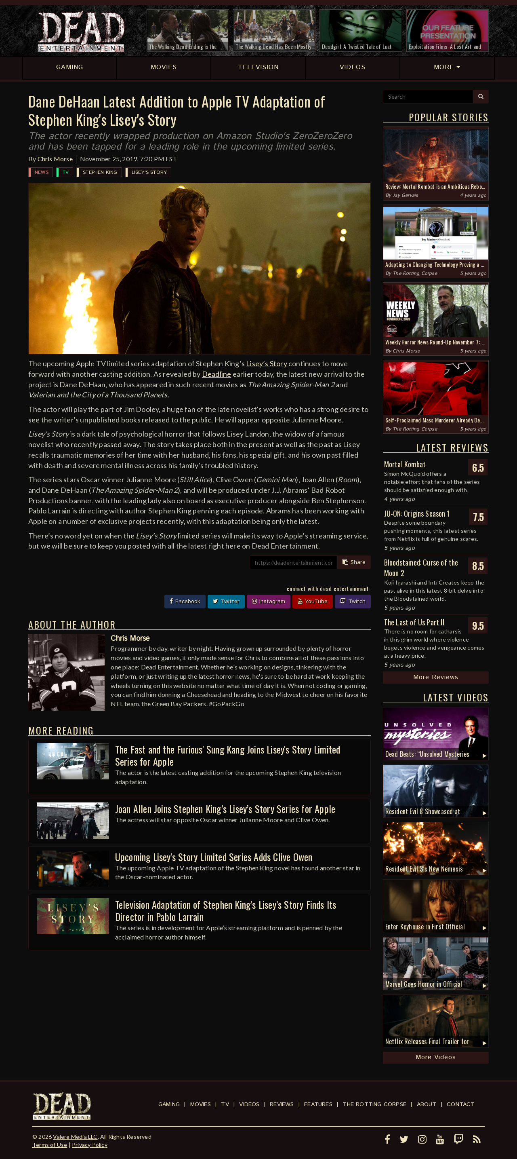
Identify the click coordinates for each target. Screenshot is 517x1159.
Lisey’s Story (266, 363)
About (427, 1104)
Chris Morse (55, 159)
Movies (200, 1104)
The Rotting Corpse (415, 273)
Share (354, 562)
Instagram (268, 601)
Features (318, 1104)
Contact (461, 1104)
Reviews (282, 1104)
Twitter (226, 601)
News (41, 172)
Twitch (353, 601)
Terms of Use (49, 1144)
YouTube (313, 601)
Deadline (216, 373)
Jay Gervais (405, 195)
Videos (249, 1104)
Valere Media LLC (75, 1136)
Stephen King (100, 172)
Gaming (169, 1104)
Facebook (185, 601)
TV (66, 172)
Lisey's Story (149, 172)
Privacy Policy (89, 1144)
